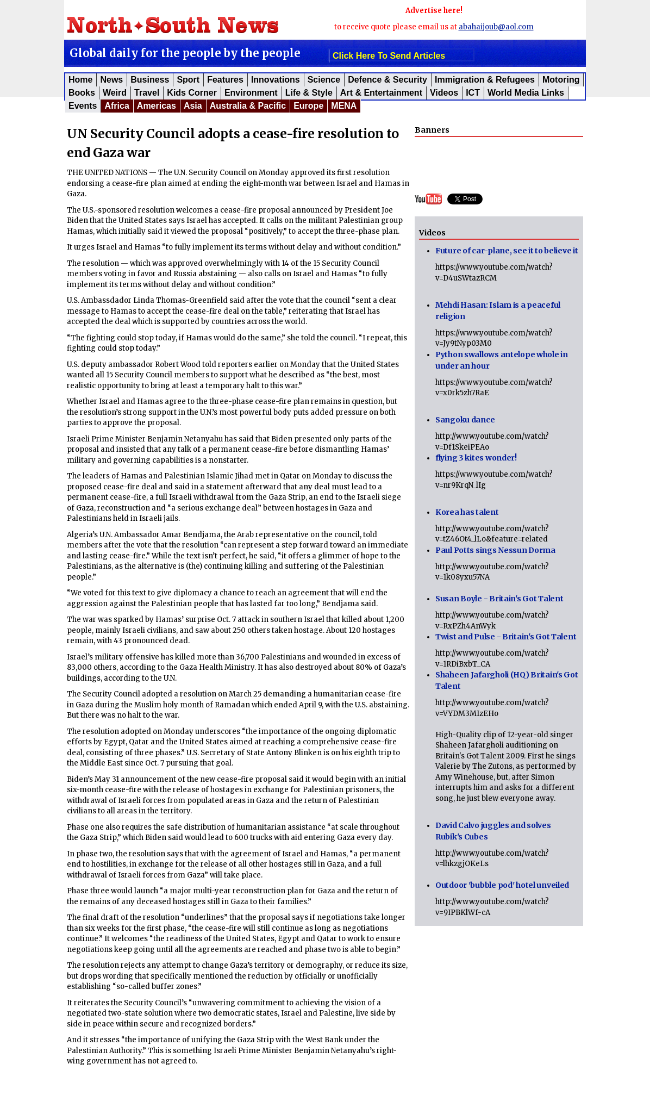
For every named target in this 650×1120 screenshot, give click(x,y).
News (111, 79)
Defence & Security (387, 79)
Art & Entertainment (381, 92)
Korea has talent (467, 512)
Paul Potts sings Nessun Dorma (495, 550)
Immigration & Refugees (485, 79)
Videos (444, 92)
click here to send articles (389, 55)
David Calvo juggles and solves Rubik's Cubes (493, 831)
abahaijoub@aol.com (496, 27)
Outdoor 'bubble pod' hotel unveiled (502, 885)
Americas (156, 105)
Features (225, 79)
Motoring (560, 79)
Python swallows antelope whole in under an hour (501, 360)
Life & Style (309, 92)
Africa (116, 105)
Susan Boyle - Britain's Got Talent (499, 598)
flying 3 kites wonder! (476, 458)
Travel (146, 92)
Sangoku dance (465, 420)
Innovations (275, 79)
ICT (473, 92)
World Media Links (526, 92)
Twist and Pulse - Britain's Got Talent (505, 637)
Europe (308, 105)
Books (81, 92)
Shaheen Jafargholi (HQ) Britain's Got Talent (506, 680)
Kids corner (192, 92)
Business (149, 79)
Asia (193, 105)
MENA (344, 105)
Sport (188, 79)
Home (80, 79)
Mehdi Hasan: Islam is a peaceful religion (497, 310)
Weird (115, 92)
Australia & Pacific (248, 105)
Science (324, 79)
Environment (251, 92)
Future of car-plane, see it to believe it (506, 251)
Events (82, 105)
